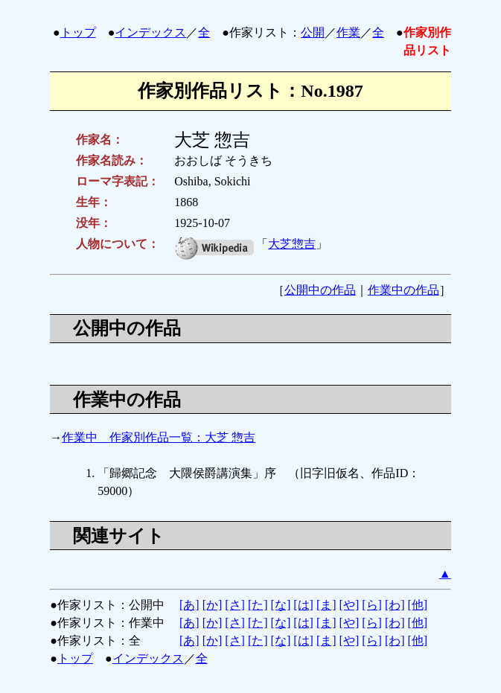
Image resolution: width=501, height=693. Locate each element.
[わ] (395, 604)
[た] (258, 604)
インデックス (150, 32)
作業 (348, 32)
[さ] (235, 604)
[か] (212, 604)
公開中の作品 (320, 290)
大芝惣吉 (292, 243)
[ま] (326, 604)
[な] (281, 604)
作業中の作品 (403, 290)
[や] (349, 604)
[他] (418, 604)
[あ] (189, 604)
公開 (313, 32)
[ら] (372, 604)
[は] (303, 604)
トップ (78, 32)
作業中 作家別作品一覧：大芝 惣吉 (158, 437)
